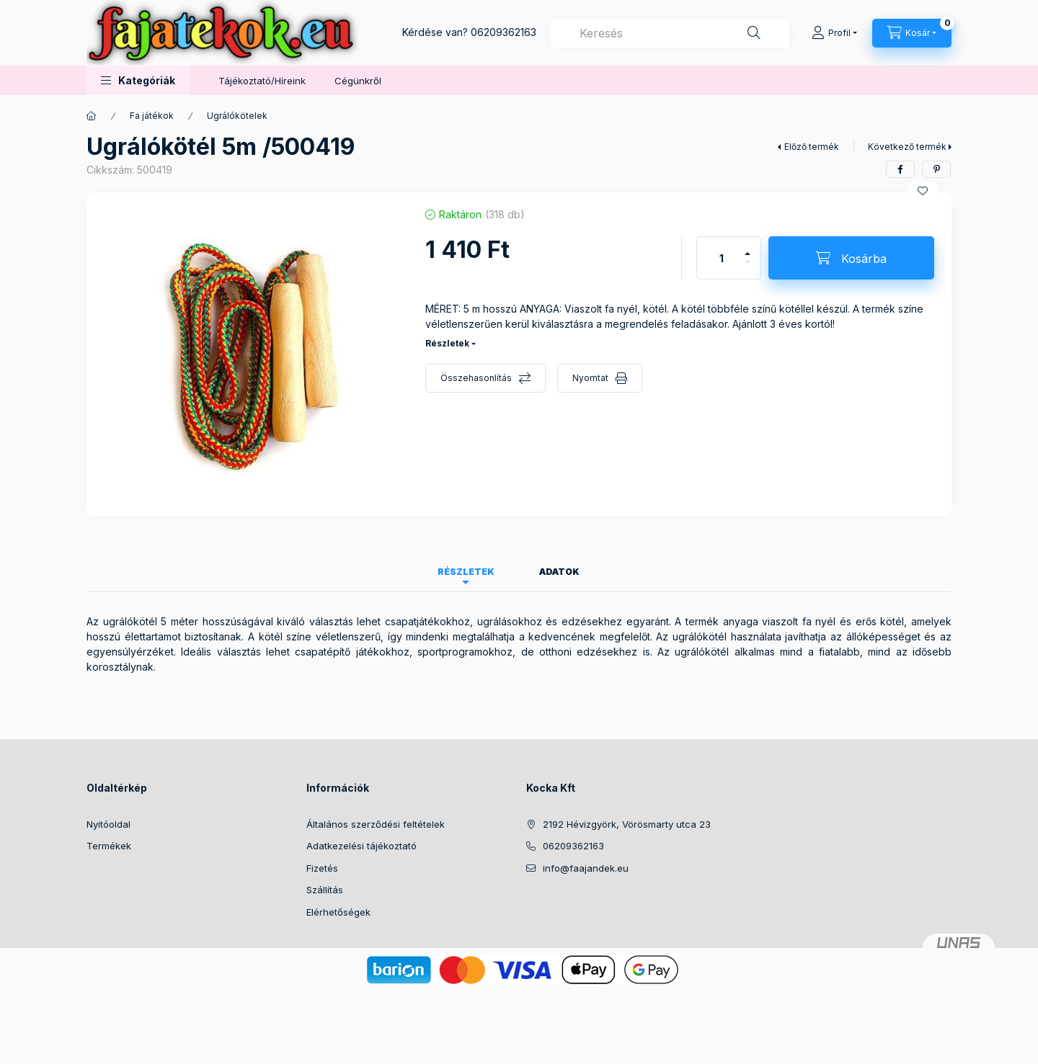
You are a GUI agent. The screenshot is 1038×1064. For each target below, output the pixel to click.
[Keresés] (754, 33)
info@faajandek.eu (586, 868)
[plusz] (747, 247)
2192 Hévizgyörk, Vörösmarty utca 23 (627, 824)
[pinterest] (936, 169)
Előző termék (811, 146)
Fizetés (322, 868)
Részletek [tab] (466, 571)
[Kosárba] (851, 258)
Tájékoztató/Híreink (262, 80)
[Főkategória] (91, 115)
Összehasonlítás (476, 377)
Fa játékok (152, 115)
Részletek (447, 343)
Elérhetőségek (338, 912)
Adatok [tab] (559, 571)
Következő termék (907, 146)
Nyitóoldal (108, 824)
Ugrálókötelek (237, 115)
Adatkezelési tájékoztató (361, 845)
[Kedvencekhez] (922, 191)
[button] (138, 80)
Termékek (108, 845)
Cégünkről (357, 80)
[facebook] (900, 169)
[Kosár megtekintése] (912, 33)
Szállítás (324, 889)
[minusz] (747, 268)
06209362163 (503, 32)
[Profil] (834, 33)
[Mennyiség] (721, 258)
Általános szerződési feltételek (375, 824)
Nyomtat (590, 377)
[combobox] (670, 33)
